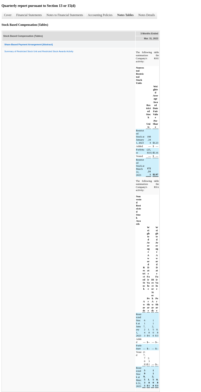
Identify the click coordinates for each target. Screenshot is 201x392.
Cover (7, 15)
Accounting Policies (100, 15)
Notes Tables (125, 15)
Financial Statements (29, 15)
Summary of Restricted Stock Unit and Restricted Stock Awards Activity (38, 51)
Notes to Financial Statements (65, 15)
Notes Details (146, 15)
